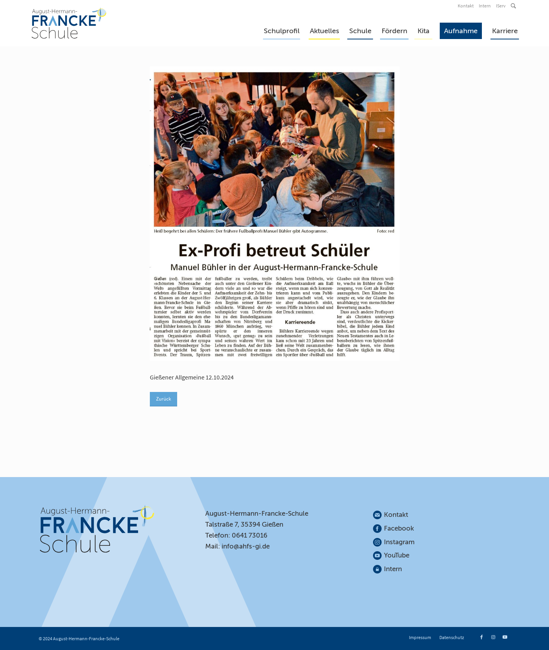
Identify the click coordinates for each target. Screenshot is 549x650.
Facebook (399, 528)
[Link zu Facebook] (481, 637)
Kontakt (466, 6)
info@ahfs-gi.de (246, 546)
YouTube (396, 555)
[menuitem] (466, 6)
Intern (485, 6)
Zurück (163, 398)
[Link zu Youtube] (505, 637)
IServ (501, 6)
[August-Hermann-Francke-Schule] (69, 23)
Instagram (399, 542)
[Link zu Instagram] (493, 637)
